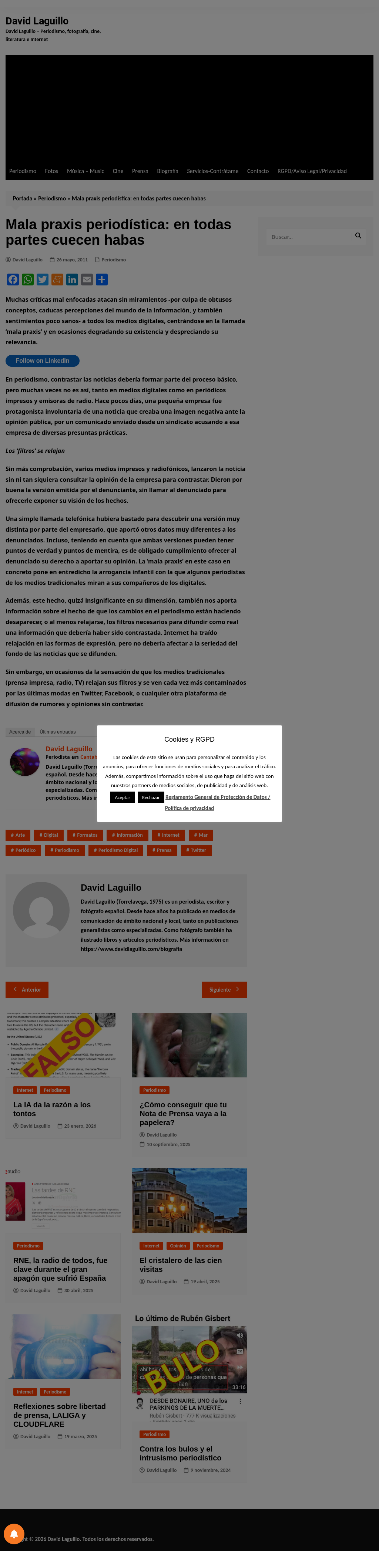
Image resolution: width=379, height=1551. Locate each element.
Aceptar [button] (122, 797)
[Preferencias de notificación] (14, 1534)
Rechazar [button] (151, 797)
